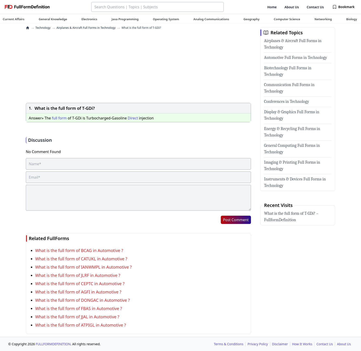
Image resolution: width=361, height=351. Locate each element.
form (62, 118)
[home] (27, 28)
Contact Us (315, 7)
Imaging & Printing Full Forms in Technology (292, 165)
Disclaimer (280, 344)
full (54, 118)
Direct (133, 118)
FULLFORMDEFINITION (53, 344)
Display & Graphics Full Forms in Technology (291, 115)
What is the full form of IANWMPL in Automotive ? (83, 267)
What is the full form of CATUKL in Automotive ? (81, 258)
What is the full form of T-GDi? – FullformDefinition (291, 216)
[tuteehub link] (13, 19)
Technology (42, 28)
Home (272, 7)
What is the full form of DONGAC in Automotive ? (82, 300)
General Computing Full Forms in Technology (292, 148)
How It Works (302, 344)
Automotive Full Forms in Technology (295, 57)
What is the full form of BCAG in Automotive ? (79, 250)
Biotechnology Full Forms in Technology (288, 71)
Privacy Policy (257, 344)
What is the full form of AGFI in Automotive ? (78, 292)
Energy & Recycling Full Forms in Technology (292, 132)
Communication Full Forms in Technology (289, 88)
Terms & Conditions (229, 344)
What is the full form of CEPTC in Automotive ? (80, 283)
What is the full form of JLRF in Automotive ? (77, 275)
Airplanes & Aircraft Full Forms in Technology (85, 28)
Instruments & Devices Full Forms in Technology (295, 182)
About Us (292, 7)
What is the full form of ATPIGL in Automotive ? (80, 325)
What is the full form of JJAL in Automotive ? (77, 316)
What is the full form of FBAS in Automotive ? (78, 308)
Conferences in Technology (286, 101)
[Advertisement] (138, 67)
